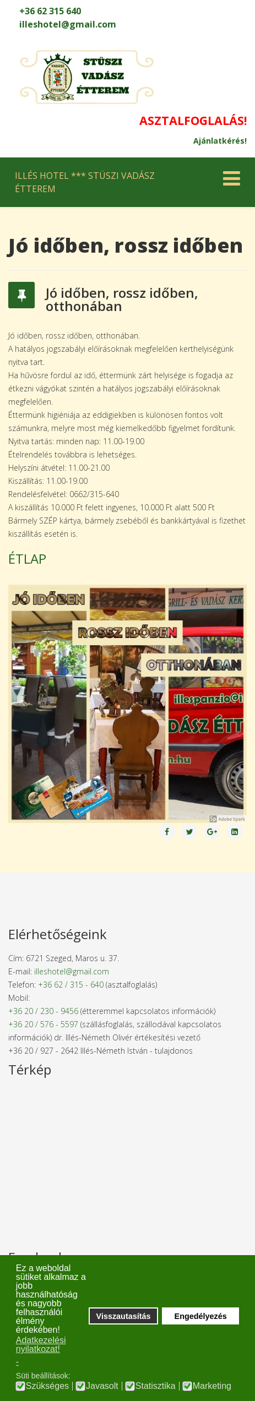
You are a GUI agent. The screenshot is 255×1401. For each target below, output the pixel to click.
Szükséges (47, 1386)
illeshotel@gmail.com (67, 24)
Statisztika (155, 1386)
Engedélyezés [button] (201, 1316)
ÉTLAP (27, 558)
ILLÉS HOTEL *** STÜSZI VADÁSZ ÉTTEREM (85, 182)
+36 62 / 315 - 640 (71, 984)
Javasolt (102, 1386)
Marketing (212, 1386)
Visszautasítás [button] (123, 1316)
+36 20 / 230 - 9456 (43, 1011)
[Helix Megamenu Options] (229, 181)
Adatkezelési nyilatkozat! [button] (41, 1344)
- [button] (17, 1361)
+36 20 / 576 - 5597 (43, 1024)
